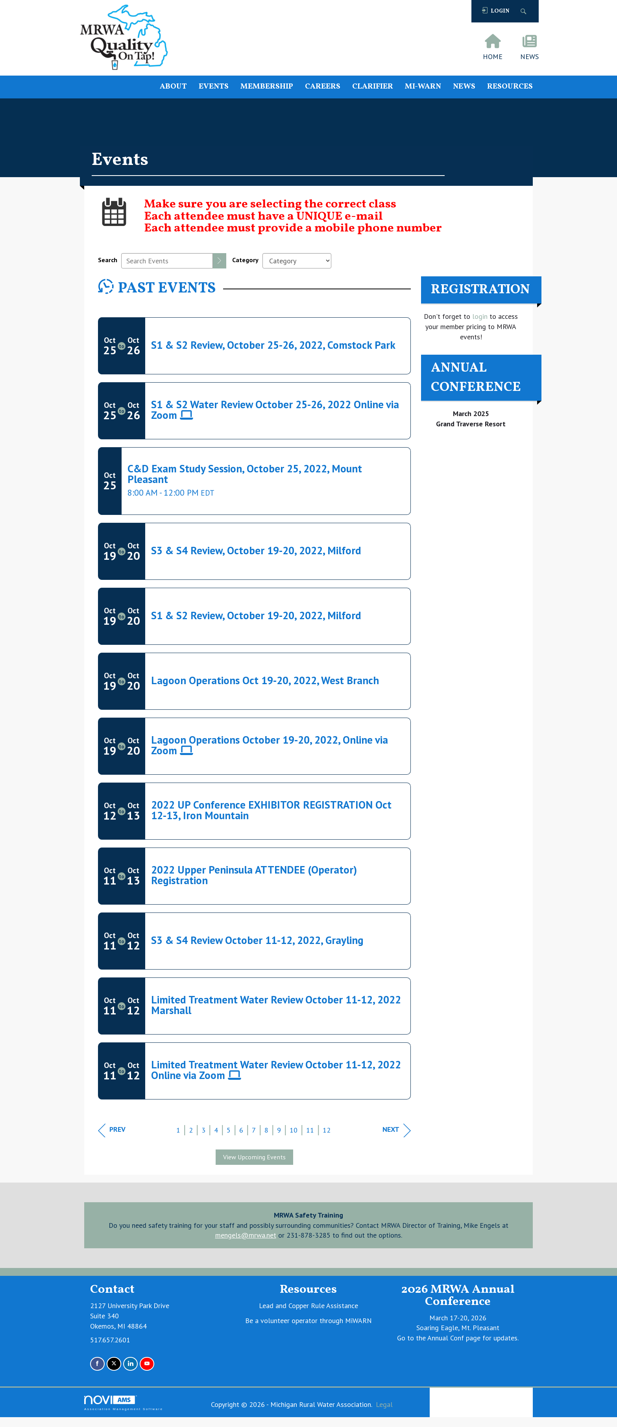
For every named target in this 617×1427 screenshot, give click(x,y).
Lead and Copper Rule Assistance (308, 1305)
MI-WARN (423, 86)
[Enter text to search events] (167, 260)
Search (107, 260)
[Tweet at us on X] (114, 1364)
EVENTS (214, 86)
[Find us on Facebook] (97, 1364)
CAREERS (322, 86)
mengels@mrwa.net (245, 1235)
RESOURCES (510, 86)
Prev (112, 1130)
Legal (384, 1404)
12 (327, 1130)
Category (245, 260)
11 (310, 1130)
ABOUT (173, 86)
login (479, 316)
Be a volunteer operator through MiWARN (308, 1320)
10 (293, 1130)
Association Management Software (123, 1403)
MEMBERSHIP (266, 86)
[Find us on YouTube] (147, 1364)
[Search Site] (524, 11)
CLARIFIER (372, 86)
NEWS (464, 86)
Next (396, 1130)
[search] (219, 260)
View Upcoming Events (254, 1157)
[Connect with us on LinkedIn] (130, 1364)
